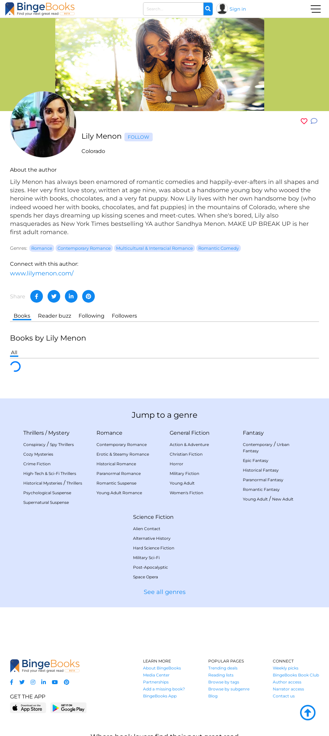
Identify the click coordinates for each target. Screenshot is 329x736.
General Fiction (190, 433)
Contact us (284, 695)
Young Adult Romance (119, 492)
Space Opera (145, 576)
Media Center (156, 674)
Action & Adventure (189, 444)
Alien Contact (146, 528)
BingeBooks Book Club (296, 674)
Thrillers (33, 433)
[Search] (208, 9)
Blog (213, 695)
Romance (109, 433)
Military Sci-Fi (146, 557)
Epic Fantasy (255, 460)
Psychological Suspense (47, 492)
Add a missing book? (164, 688)
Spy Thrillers (62, 444)
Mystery (59, 433)
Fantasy (253, 433)
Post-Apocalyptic (150, 567)
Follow (138, 137)
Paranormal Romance (118, 473)
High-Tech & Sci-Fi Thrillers (49, 473)
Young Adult (182, 483)
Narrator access (288, 688)
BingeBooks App (160, 695)
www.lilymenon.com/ (42, 273)
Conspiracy (34, 444)
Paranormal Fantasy (263, 479)
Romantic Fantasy (261, 489)
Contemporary (257, 444)
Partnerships (156, 681)
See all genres (165, 592)
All (14, 352)
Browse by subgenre (228, 688)
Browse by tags (223, 681)
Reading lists (221, 674)
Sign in (238, 9)
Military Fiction (184, 473)
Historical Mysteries (42, 483)
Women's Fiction (186, 492)
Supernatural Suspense (46, 502)
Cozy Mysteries (38, 454)
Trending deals (223, 667)
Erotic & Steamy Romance (122, 454)
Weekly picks (285, 667)
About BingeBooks (162, 667)
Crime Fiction (37, 463)
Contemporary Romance (121, 444)
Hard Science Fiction (153, 547)
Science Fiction (153, 517)
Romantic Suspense (116, 483)
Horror (176, 463)
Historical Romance (116, 463)
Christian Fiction (186, 454)
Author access (287, 681)
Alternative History (152, 538)
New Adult (282, 499)
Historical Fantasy (261, 470)
